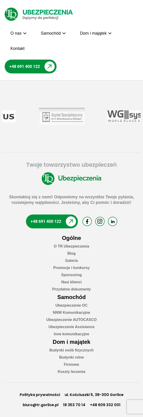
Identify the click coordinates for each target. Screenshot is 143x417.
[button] (19, 33)
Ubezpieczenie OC (71, 305)
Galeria (71, 261)
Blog (71, 253)
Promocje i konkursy (71, 268)
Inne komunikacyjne (71, 334)
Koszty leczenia (71, 372)
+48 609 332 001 (105, 405)
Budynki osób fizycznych (71, 350)
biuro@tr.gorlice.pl (40, 405)
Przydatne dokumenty (71, 289)
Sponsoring (71, 275)
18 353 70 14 (74, 405)
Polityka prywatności (40, 394)
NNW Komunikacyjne (71, 312)
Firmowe (71, 364)
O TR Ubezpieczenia (71, 246)
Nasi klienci (71, 282)
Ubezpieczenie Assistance (71, 327)
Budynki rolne (71, 357)
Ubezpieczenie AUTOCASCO (71, 320)
